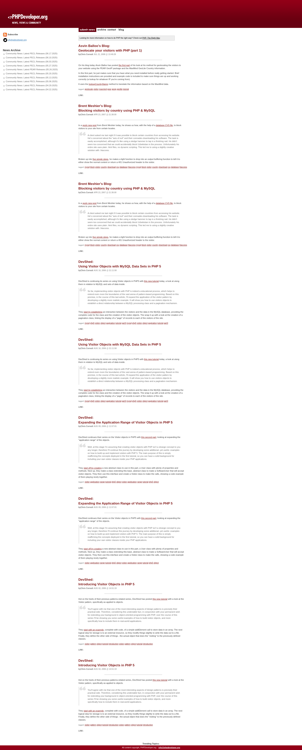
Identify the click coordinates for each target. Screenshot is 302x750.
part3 (124, 323)
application (94, 482)
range (102, 482)
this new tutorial (151, 281)
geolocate (89, 89)
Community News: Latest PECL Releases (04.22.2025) (31, 89)
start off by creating (93, 468)
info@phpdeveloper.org (169, 748)
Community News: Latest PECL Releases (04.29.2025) (31, 85)
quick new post (89, 125)
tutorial (126, 89)
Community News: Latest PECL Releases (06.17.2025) (31, 53)
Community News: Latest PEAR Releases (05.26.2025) (32, 69)
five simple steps (100, 159)
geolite (119, 89)
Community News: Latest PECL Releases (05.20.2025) (31, 73)
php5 (92, 323)
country (104, 167)
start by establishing (93, 312)
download (111, 167)
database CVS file (164, 125)
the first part (124, 65)
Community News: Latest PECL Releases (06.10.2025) (31, 57)
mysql (87, 167)
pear (109, 89)
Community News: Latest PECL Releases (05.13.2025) (31, 77)
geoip (114, 89)
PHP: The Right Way (151, 38)
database (124, 167)
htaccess (132, 167)
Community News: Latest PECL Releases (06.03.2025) (31, 61)
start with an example (94, 630)
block (92, 167)
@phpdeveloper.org (15, 40)
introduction (114, 644)
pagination (110, 323)
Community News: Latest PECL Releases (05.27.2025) (31, 65)
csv (117, 167)
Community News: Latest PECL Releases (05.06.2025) (31, 81)
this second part (148, 437)
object (103, 323)
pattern (93, 644)
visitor (95, 89)
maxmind (103, 89)
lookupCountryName (98, 84)
